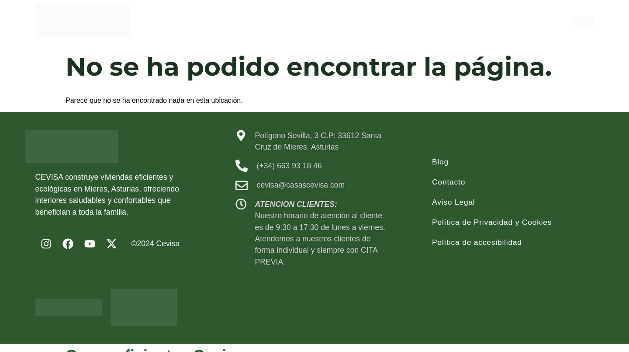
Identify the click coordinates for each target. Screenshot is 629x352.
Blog (440, 161)
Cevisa (168, 243)
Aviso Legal (453, 202)
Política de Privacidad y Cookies (492, 222)
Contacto (449, 182)
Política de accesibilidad (477, 242)
